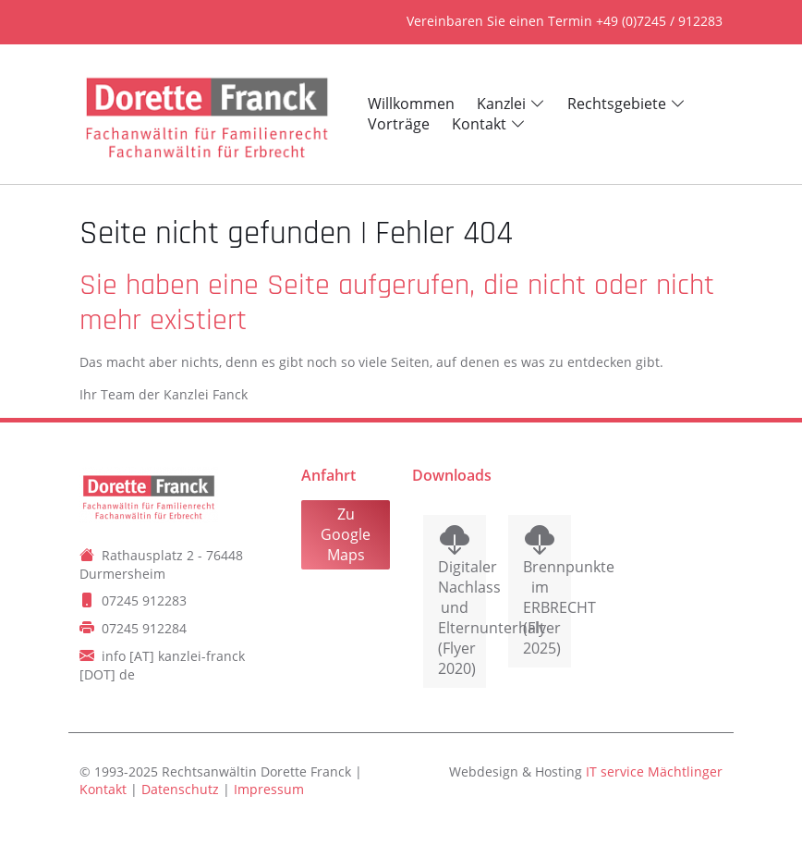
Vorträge (399, 124)
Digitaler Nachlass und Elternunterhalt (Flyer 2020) (454, 618)
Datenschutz (180, 789)
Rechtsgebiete (616, 103)
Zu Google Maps (346, 534)
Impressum (269, 789)
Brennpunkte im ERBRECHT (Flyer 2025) (539, 607)
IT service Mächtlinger (654, 771)
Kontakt (479, 124)
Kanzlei (501, 103)
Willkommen (411, 103)
